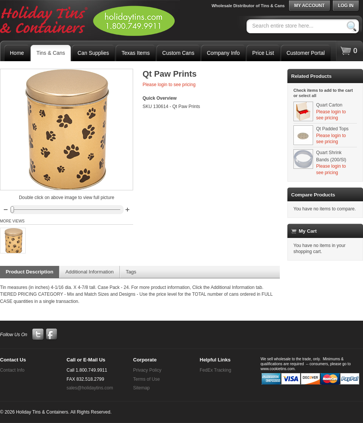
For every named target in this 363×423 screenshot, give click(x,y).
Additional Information (89, 272)
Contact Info (12, 370)
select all (307, 95)
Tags (131, 272)
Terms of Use (146, 379)
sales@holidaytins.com (90, 388)
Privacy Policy (147, 370)
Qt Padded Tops (332, 128)
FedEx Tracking (215, 370)
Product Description (29, 272)
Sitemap (141, 388)
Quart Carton (329, 105)
